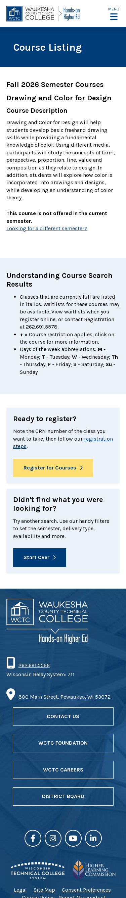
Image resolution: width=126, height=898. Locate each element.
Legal (20, 890)
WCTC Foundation (63, 743)
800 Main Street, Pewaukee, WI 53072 (64, 697)
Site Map (44, 890)
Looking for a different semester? (46, 228)
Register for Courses (50, 467)
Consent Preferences (86, 890)
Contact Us (63, 716)
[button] (114, 14)
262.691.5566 (34, 665)
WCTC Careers (63, 769)
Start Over (36, 557)
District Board (63, 796)
